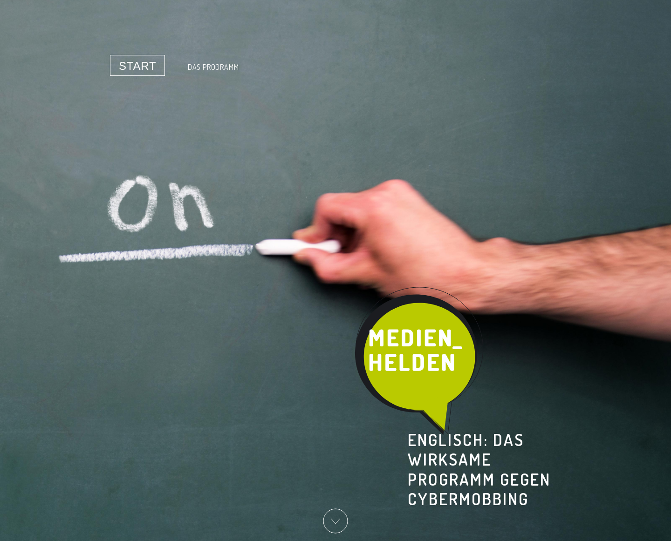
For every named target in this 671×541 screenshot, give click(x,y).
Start (137, 66)
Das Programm (213, 67)
